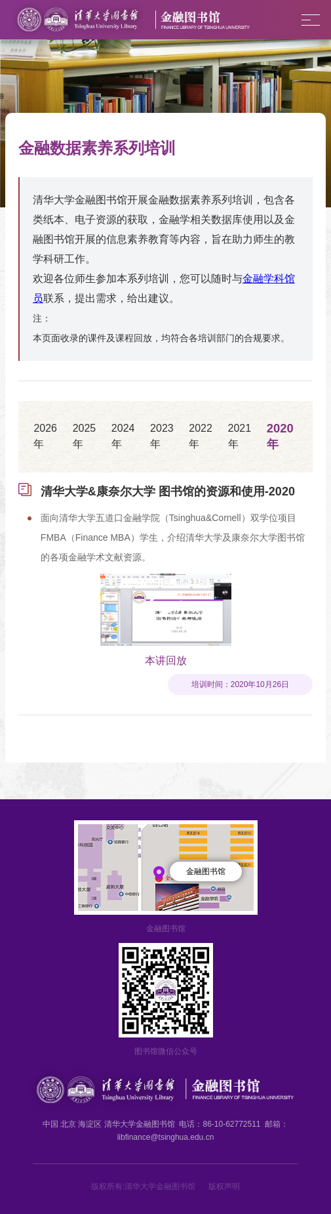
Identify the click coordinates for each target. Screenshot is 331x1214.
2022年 (200, 436)
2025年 (84, 436)
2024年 (123, 436)
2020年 (280, 436)
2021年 (240, 436)
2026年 (45, 436)
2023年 (162, 436)
